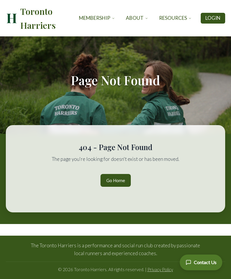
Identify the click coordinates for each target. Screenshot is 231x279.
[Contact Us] (201, 262)
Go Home (115, 180)
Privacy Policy (160, 269)
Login (213, 18)
